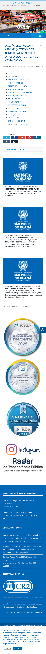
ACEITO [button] (17, 648)
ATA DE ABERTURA (15, 103)
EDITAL (11, 88)
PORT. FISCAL (13, 122)
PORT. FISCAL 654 (15, 132)
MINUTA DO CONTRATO (18, 94)
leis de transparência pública (13, 621)
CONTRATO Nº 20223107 (18, 138)
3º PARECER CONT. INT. (17, 135)
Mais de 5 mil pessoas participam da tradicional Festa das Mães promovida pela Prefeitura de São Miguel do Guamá (23, 6)
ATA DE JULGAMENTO (17, 110)
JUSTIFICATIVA (14, 91)
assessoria (20, 615)
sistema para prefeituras (33, 612)
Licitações (39, 81)
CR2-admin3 (10, 81)
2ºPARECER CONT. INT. (17, 126)
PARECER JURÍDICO (15, 97)
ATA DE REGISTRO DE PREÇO (20, 107)
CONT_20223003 (14, 129)
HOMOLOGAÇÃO (15, 116)
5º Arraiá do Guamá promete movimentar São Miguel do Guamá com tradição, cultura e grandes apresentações (22, 563)
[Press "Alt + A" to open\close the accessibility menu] (43, 330)
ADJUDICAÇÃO (14, 113)
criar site (18, 612)
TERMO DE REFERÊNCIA (17, 100)
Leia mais (22, 641)
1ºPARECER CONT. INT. (17, 119)
